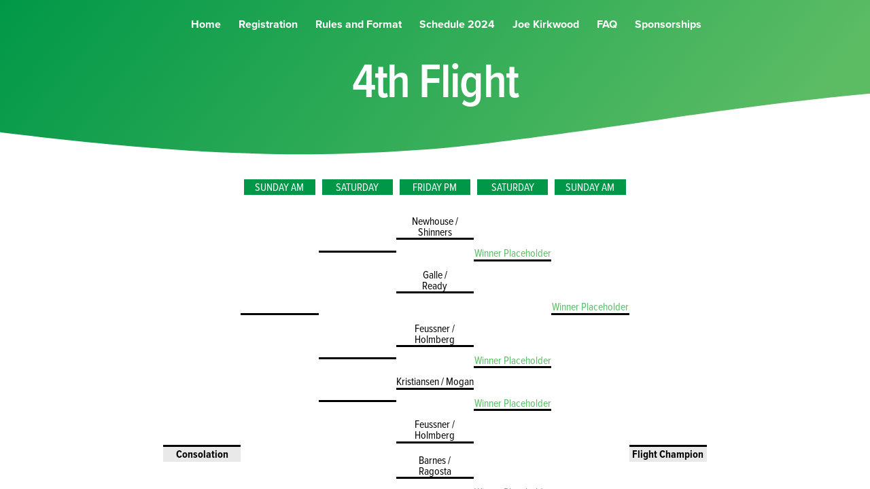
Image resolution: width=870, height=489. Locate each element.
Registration (268, 38)
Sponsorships (668, 38)
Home (206, 38)
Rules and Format (358, 38)
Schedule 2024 (457, 38)
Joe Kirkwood (545, 38)
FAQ (607, 38)
